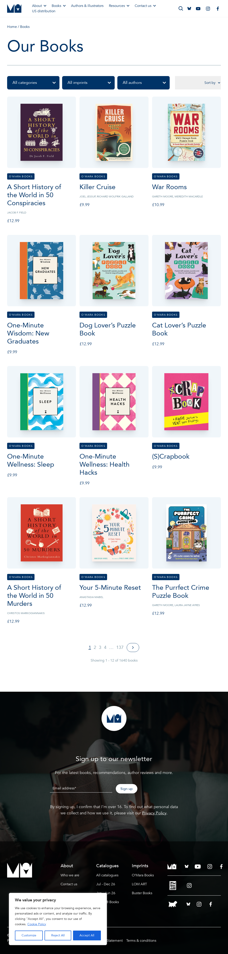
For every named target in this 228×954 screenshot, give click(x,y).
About (39, 5)
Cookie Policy (36, 924)
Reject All (58, 935)
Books (59, 5)
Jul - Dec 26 (105, 884)
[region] (58, 919)
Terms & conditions (141, 940)
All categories (35, 82)
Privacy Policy (154, 813)
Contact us (145, 5)
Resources (119, 5)
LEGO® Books (107, 902)
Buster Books (142, 893)
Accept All (86, 935)
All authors (146, 82)
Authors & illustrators (87, 5)
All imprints (90, 82)
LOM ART (139, 884)
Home (12, 26)
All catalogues (107, 875)
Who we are (70, 875)
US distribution (43, 11)
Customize (29, 935)
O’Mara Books (143, 875)
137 (120, 647)
